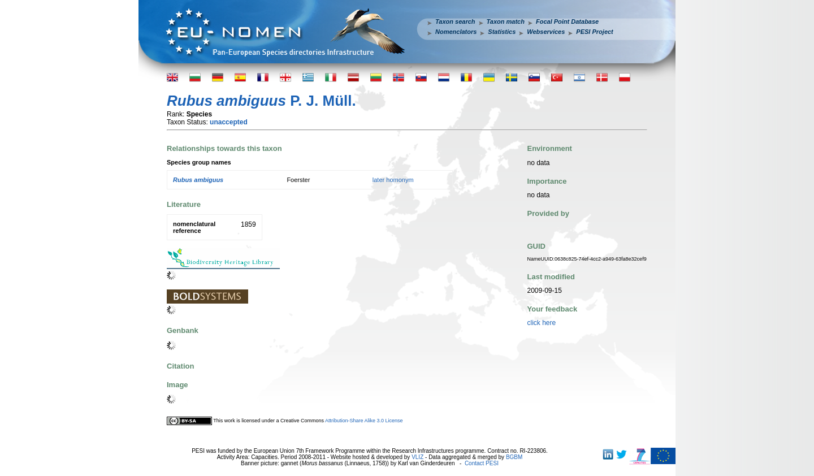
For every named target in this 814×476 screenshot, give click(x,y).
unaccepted (229, 122)
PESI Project (594, 31)
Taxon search (455, 21)
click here (541, 323)
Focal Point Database (567, 21)
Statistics (502, 31)
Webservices (546, 31)
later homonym (393, 179)
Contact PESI (482, 463)
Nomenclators (456, 31)
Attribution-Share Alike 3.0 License (364, 420)
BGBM (514, 457)
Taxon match (506, 21)
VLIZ (417, 457)
